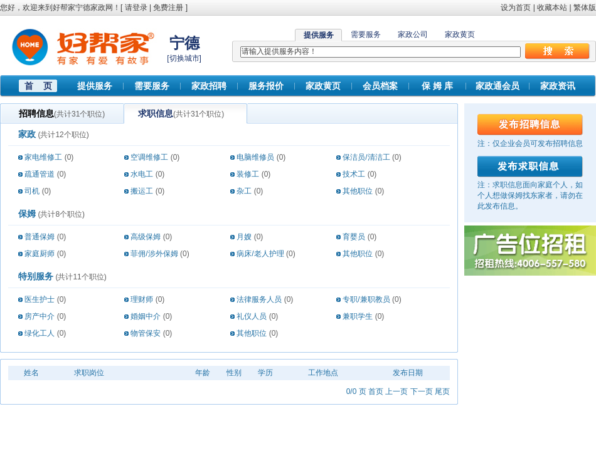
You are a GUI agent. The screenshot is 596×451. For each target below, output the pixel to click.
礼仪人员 (252, 316)
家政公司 (413, 34)
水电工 (141, 174)
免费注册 (168, 7)
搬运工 (141, 191)
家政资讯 (557, 86)
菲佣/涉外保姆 (154, 253)
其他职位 (358, 191)
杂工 (244, 191)
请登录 (136, 7)
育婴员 (354, 236)
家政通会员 (497, 86)
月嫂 (244, 236)
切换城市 (184, 58)
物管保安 (145, 333)
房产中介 (39, 316)
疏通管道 (39, 174)
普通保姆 (39, 236)
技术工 (354, 174)
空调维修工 (149, 157)
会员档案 (380, 86)
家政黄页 (460, 34)
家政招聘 (208, 86)
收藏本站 (552, 7)
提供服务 (94, 86)
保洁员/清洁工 (366, 157)
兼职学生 (358, 316)
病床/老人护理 (260, 253)
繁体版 (584, 7)
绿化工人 (39, 333)
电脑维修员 (255, 157)
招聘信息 (36, 113)
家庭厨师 (39, 253)
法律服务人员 (259, 299)
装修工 (248, 174)
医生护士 (39, 299)
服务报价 (266, 86)
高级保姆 (145, 236)
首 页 (38, 86)
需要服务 (366, 34)
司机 (32, 191)
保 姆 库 (437, 86)
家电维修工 (43, 157)
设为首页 (516, 7)
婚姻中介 (145, 316)
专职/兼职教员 (366, 299)
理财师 (141, 299)
